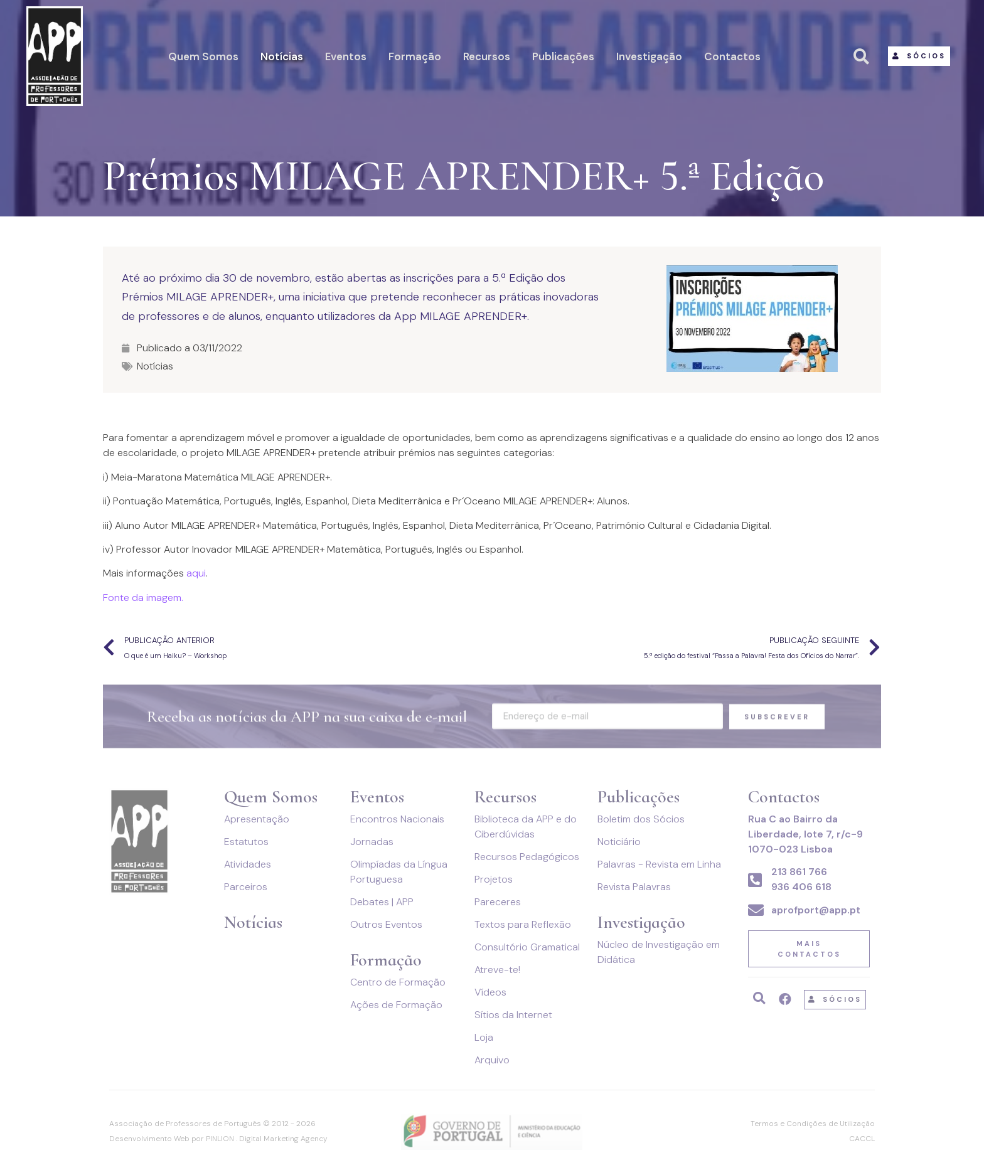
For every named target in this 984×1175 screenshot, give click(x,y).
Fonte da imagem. (143, 597)
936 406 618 (801, 886)
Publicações (563, 56)
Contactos (732, 56)
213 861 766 (799, 871)
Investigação (649, 56)
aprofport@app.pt (815, 910)
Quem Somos (203, 56)
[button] (919, 56)
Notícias (281, 56)
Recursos (486, 56)
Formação (414, 56)
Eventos (345, 56)
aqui (196, 573)
